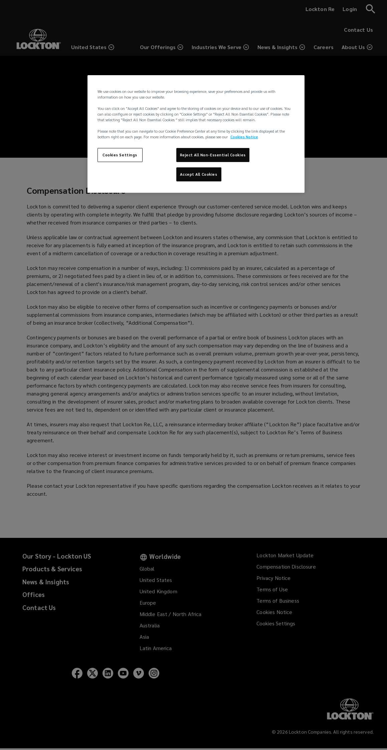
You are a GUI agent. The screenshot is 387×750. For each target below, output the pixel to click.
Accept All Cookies (198, 174)
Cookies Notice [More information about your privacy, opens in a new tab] (244, 136)
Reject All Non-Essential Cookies (213, 154)
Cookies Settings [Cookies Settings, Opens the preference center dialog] (120, 154)
